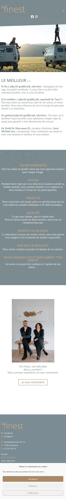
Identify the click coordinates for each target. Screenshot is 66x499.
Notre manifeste (8, 457)
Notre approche (8, 460)
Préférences (33, 493)
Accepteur (33, 479)
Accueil (4, 454)
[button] (49, 10)
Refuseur (33, 486)
